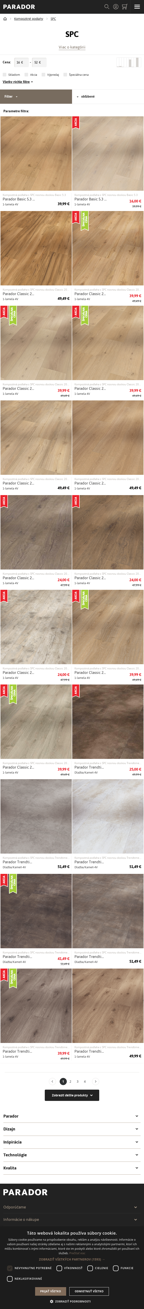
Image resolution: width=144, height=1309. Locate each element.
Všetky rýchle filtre (18, 82)
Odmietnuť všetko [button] (89, 1291)
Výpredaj (53, 75)
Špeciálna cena (79, 75)
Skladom (14, 75)
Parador (70, 1116)
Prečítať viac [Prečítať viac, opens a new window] (77, 1253)
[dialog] (72, 1267)
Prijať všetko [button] (50, 1291)
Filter (11, 96)
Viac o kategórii (72, 46)
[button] (72, 1259)
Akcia (33, 75)
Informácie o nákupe (70, 1219)
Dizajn (70, 1129)
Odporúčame (70, 1207)
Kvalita (70, 1168)
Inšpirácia (70, 1142)
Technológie (70, 1155)
